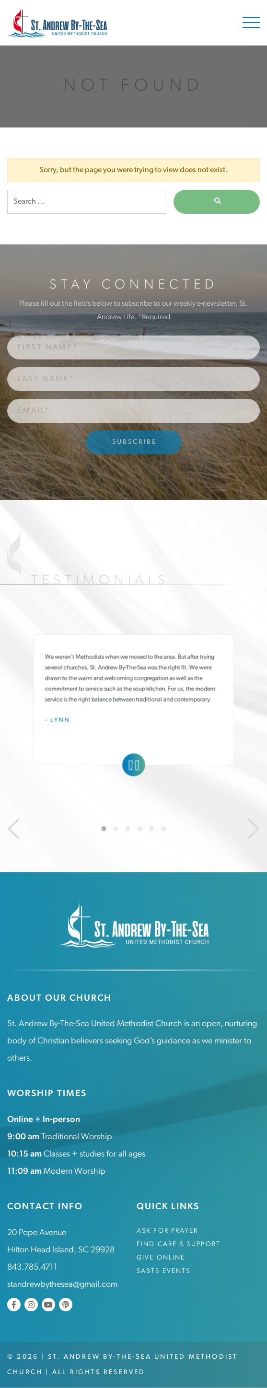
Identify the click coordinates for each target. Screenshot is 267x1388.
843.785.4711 (32, 1267)
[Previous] (13, 828)
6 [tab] (163, 828)
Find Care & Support (179, 1244)
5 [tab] (151, 828)
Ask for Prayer (167, 1231)
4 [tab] (139, 828)
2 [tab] (115, 828)
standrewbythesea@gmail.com (62, 1284)
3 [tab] (127, 828)
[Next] (253, 828)
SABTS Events (163, 1271)
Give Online (161, 1257)
